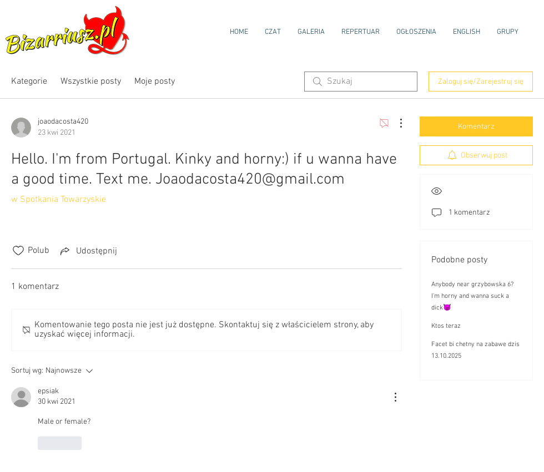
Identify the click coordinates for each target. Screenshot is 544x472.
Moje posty (154, 81)
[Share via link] (87, 250)
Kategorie (29, 81)
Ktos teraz (446, 326)
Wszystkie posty (91, 81)
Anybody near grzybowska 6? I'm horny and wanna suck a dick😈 (472, 296)
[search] (360, 82)
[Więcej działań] (395, 123)
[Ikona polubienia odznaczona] (18, 250)
